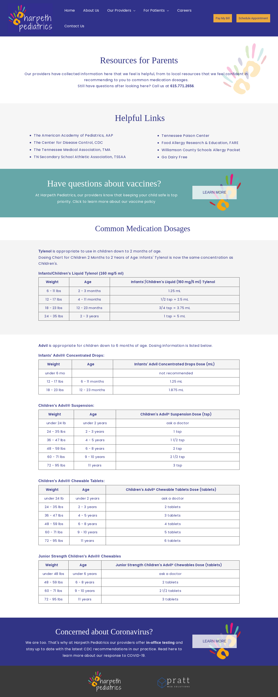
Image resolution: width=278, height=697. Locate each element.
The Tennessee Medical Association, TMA (72, 149)
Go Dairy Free (174, 157)
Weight (52, 282)
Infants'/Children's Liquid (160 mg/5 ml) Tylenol (173, 282)
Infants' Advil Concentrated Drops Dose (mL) (174, 364)
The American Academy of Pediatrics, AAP (73, 135)
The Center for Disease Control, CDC (68, 142)
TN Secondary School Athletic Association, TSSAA (80, 156)
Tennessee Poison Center (186, 135)
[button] (118, 10)
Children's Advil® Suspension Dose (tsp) (176, 414)
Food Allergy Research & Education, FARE (200, 142)
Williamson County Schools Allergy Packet (201, 150)
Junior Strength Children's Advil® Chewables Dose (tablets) (169, 565)
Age (87, 282)
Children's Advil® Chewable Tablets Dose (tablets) (171, 489)
